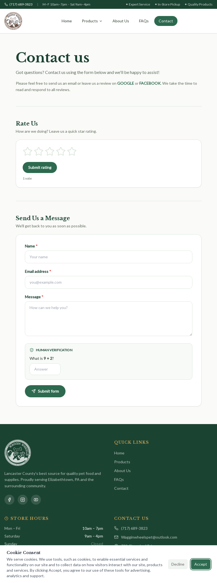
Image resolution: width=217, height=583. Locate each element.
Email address (38, 273)
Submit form (45, 393)
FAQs (144, 20)
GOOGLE (125, 83)
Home (67, 20)
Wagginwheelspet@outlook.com (145, 537)
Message (34, 299)
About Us (121, 20)
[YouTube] (36, 500)
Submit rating (39, 167)
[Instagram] (23, 500)
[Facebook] (9, 500)
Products (92, 20)
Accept (200, 564)
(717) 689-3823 (131, 528)
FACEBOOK (150, 83)
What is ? (42, 360)
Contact (166, 20)
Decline (177, 564)
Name (31, 248)
